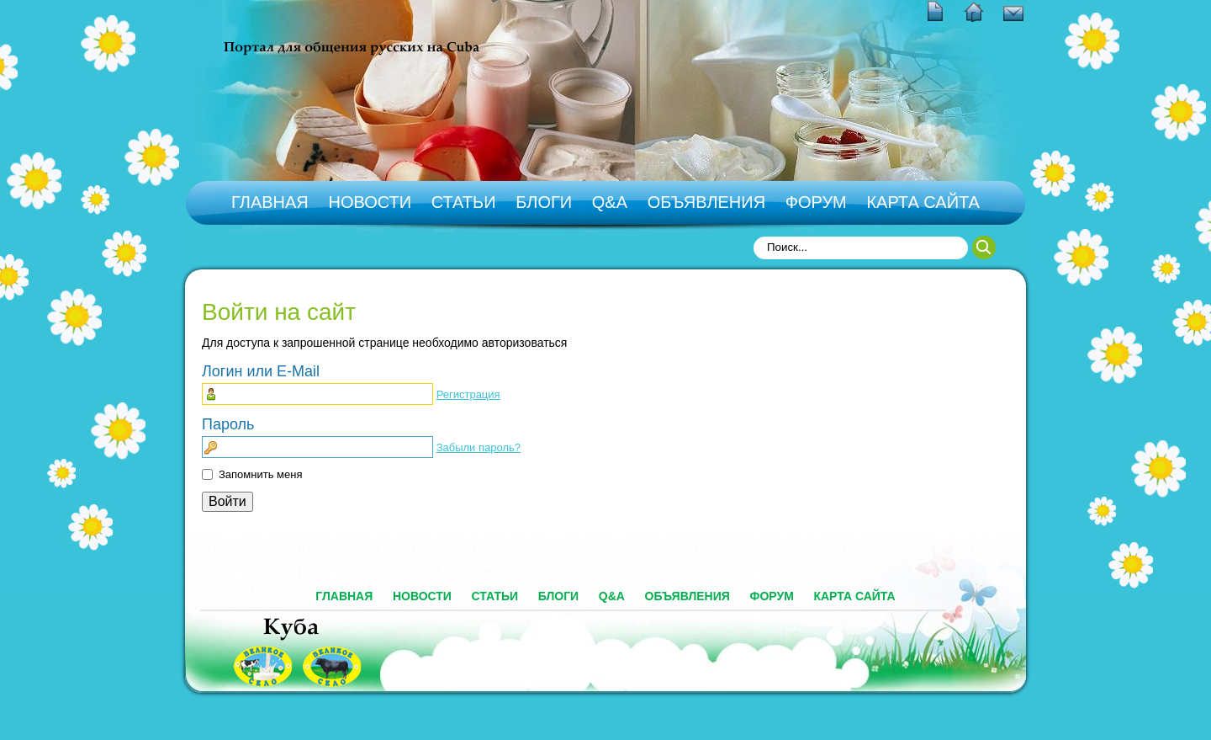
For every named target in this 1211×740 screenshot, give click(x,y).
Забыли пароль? (478, 447)
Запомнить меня (260, 474)
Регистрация (468, 394)
